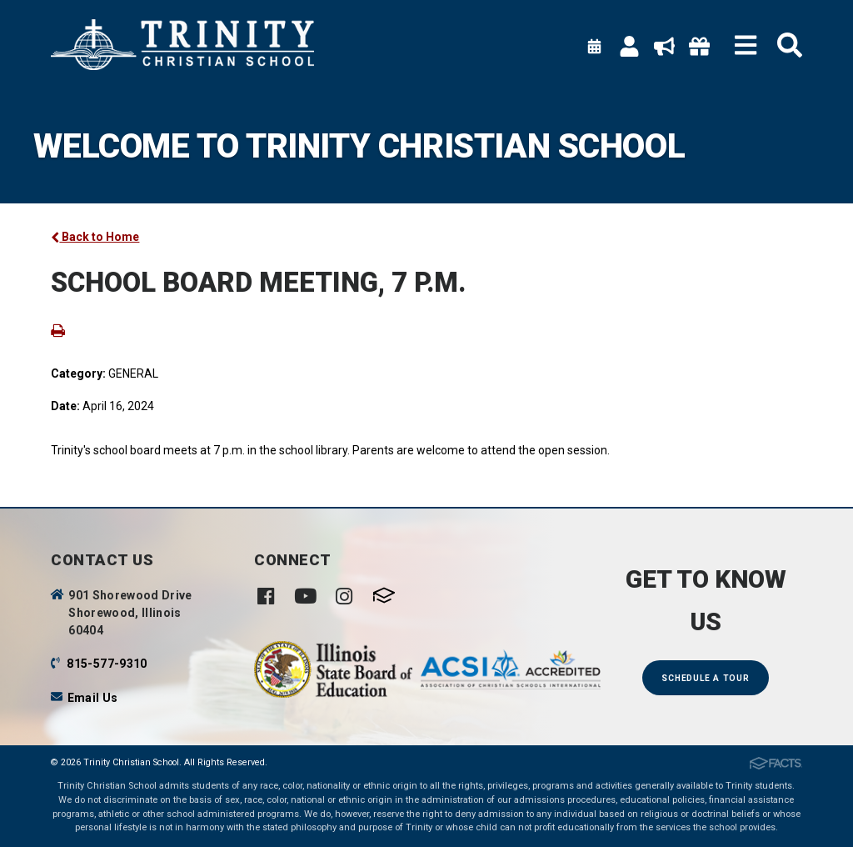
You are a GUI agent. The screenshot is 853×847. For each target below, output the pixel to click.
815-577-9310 (107, 663)
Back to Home (95, 236)
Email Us (92, 697)
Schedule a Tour (705, 678)
